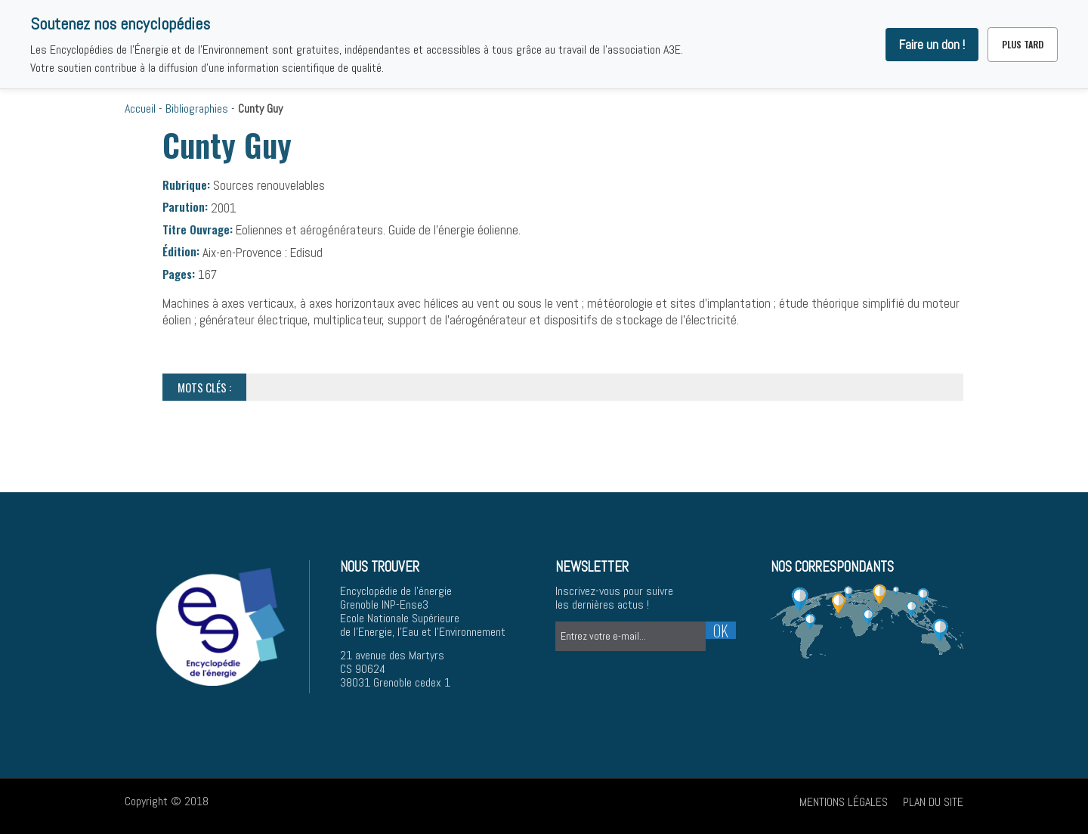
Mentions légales (843, 802)
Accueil (140, 108)
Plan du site (933, 802)
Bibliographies (196, 108)
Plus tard (1022, 44)
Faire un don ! (932, 44)
